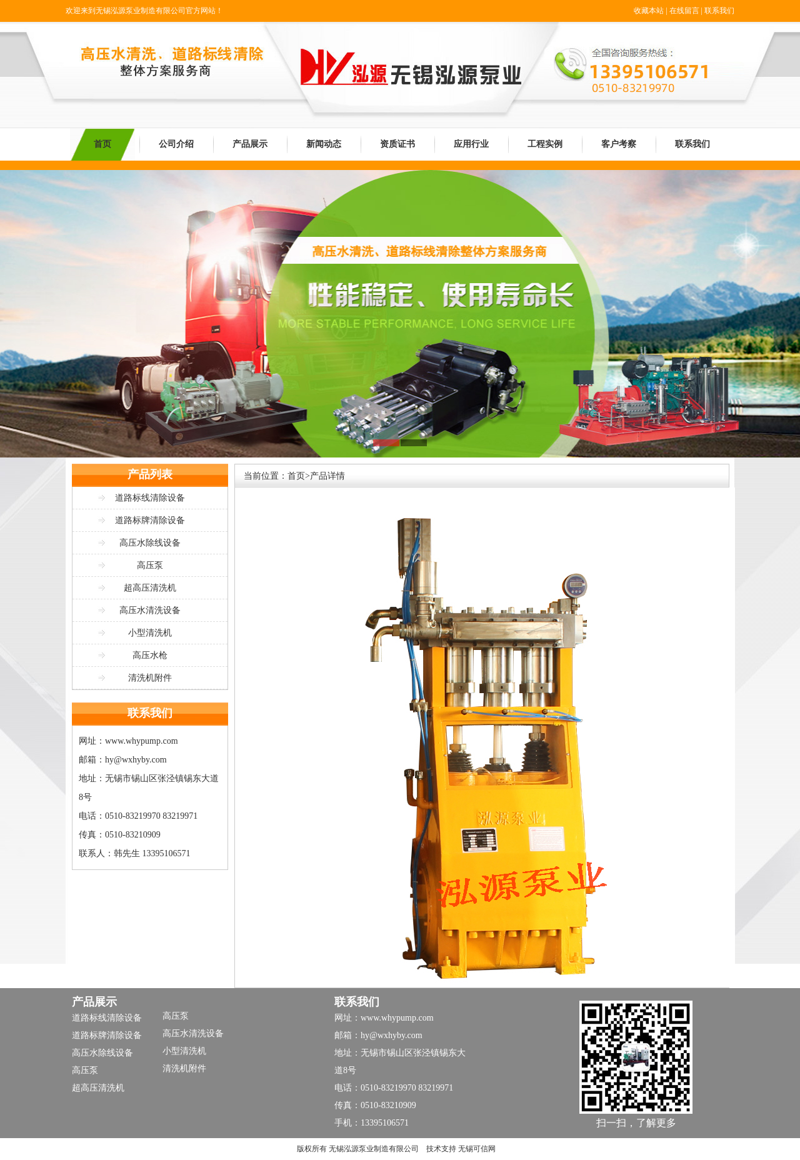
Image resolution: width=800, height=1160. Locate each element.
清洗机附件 (150, 677)
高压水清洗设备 (150, 610)
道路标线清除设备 (150, 497)
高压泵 (150, 565)
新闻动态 (323, 144)
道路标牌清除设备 (150, 520)
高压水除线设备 (150, 543)
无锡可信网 (477, 1148)
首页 (102, 144)
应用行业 (471, 144)
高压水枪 (150, 655)
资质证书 (397, 144)
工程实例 (545, 144)
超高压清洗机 (150, 587)
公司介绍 (176, 144)
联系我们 (692, 144)
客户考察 (618, 144)
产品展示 (250, 144)
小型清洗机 (150, 633)
